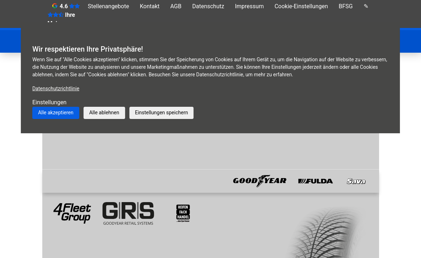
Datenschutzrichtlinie (55, 88)
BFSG (346, 6)
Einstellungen (49, 102)
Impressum (249, 6)
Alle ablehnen (104, 112)
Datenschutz (208, 6)
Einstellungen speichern (161, 112)
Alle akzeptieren (55, 112)
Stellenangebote (108, 6)
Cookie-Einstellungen (301, 6)
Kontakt (149, 6)
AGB (175, 6)
